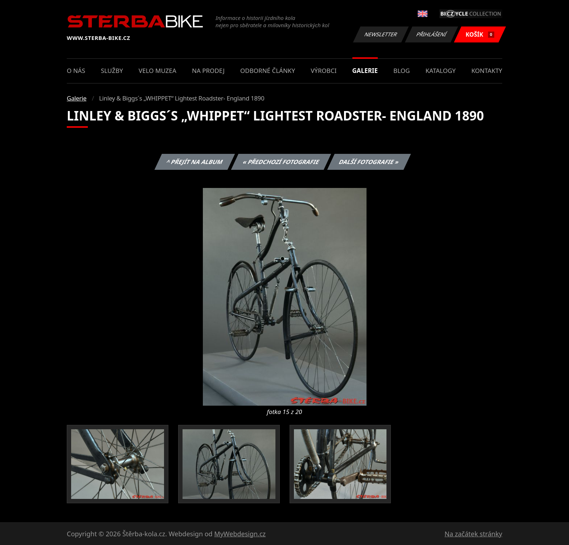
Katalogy (441, 70)
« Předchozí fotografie (281, 162)
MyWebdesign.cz (240, 533)
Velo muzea (157, 70)
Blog (401, 70)
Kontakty (486, 70)
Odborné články (267, 70)
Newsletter (380, 34)
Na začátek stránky (473, 533)
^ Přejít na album (195, 162)
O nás (76, 70)
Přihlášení (431, 34)
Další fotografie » (369, 162)
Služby (112, 70)
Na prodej (208, 70)
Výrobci (323, 70)
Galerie (365, 70)
